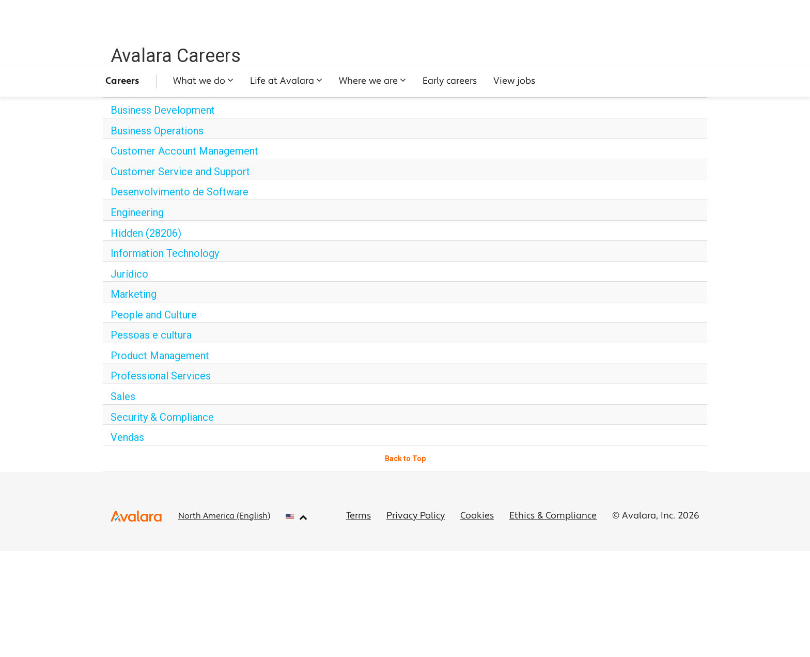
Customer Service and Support (180, 171)
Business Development (163, 110)
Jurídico (129, 274)
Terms (358, 516)
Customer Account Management (184, 151)
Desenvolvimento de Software (179, 192)
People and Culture (154, 315)
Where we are (368, 81)
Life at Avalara (282, 81)
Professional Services (161, 376)
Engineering (137, 212)
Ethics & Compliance (553, 516)
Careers (122, 81)
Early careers (450, 81)
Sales (123, 396)
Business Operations (157, 131)
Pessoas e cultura (151, 335)
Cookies (477, 516)
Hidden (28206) (146, 233)
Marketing (134, 294)
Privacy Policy (415, 516)
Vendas (127, 437)
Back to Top (405, 458)
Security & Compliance (162, 417)
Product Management (160, 355)
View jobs (514, 81)
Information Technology (165, 253)
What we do (199, 81)
